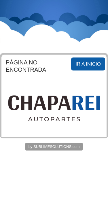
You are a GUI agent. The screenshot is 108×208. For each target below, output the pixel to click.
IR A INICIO (88, 64)
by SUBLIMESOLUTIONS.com (54, 146)
